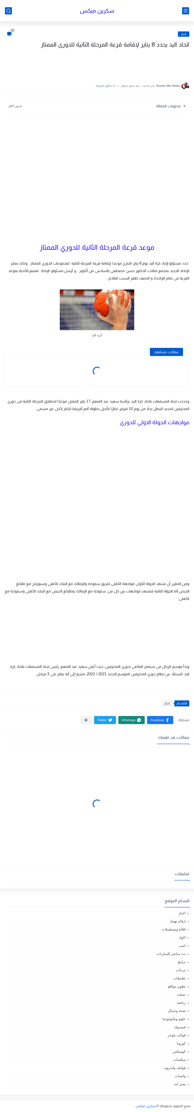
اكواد (182, 937)
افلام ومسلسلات (174, 929)
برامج (182, 962)
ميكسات (179, 1060)
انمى (182, 945)
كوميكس (179, 1051)
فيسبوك (180, 1027)
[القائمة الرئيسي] (185, 10)
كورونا (181, 1043)
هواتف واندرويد (175, 1068)
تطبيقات (179, 978)
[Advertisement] (142, 63)
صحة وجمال (177, 1011)
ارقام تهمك (177, 921)
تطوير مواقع (177, 986)
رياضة (181, 1002)
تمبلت (181, 994)
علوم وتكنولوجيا (174, 1019)
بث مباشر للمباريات (171, 954)
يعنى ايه (180, 1084)
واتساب (180, 1076)
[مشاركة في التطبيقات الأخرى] (86, 720)
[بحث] (8, 10)
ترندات (181, 970)
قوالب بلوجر (177, 1035)
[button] (160, 720)
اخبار (183, 34)
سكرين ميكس (97, 10)
